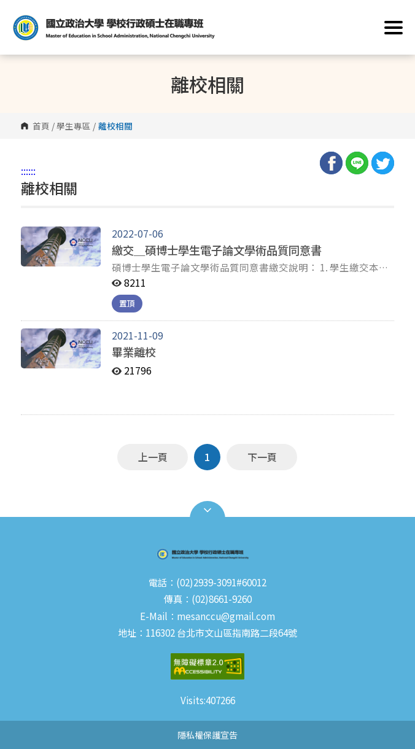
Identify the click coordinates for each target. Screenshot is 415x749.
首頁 (41, 126)
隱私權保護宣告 (207, 734)
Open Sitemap (207, 510)
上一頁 (153, 456)
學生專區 (73, 126)
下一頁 (262, 456)
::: (24, 170)
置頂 (127, 303)
